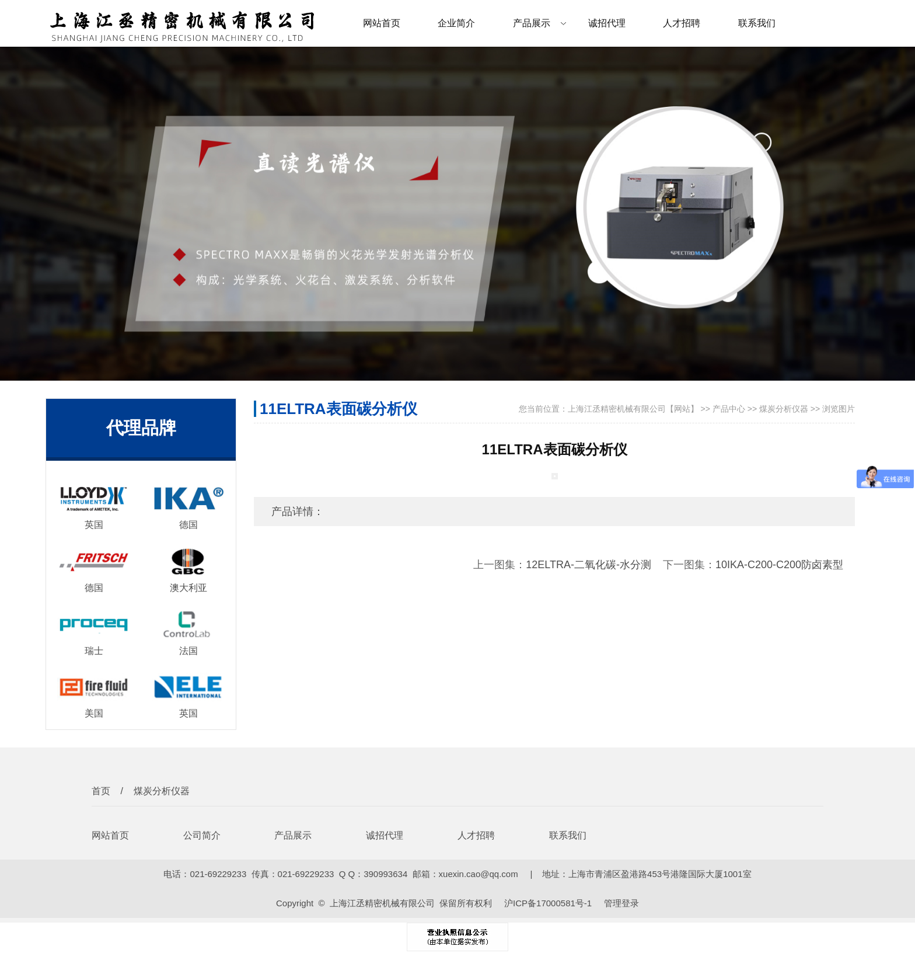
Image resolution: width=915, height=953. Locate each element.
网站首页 (381, 23)
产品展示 (531, 23)
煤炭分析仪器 (783, 408)
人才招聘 (681, 23)
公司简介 (202, 835)
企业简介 (456, 23)
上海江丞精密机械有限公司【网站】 (633, 408)
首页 (101, 791)
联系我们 (757, 23)
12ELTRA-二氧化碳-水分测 (588, 565)
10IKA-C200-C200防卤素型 (779, 565)
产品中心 (729, 408)
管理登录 (621, 903)
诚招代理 (607, 23)
